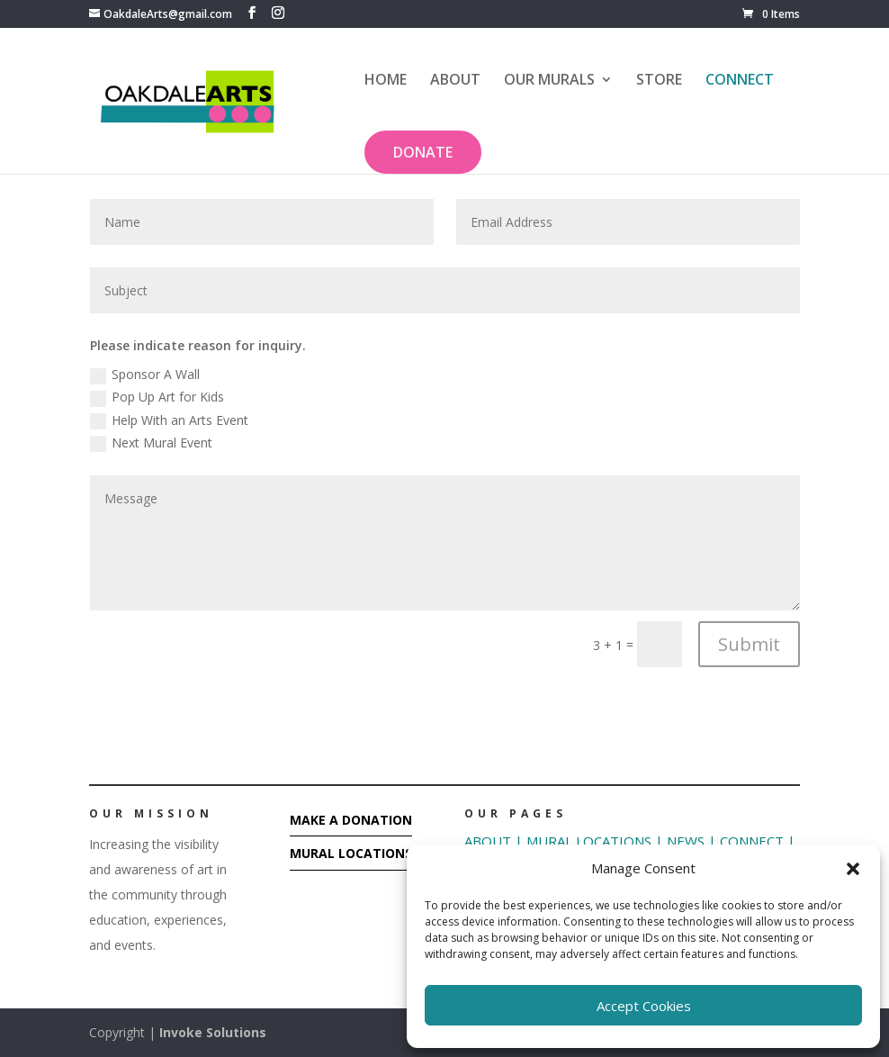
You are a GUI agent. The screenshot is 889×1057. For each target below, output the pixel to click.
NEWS (684, 841)
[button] (853, 869)
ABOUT (455, 81)
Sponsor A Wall (145, 375)
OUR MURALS (549, 81)
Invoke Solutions (212, 1032)
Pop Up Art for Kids (157, 397)
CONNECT (739, 81)
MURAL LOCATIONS (351, 853)
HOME (385, 81)
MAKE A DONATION (351, 819)
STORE (659, 81)
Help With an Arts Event (169, 420)
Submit (749, 644)
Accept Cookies (644, 1006)
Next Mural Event (151, 443)
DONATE (423, 152)
